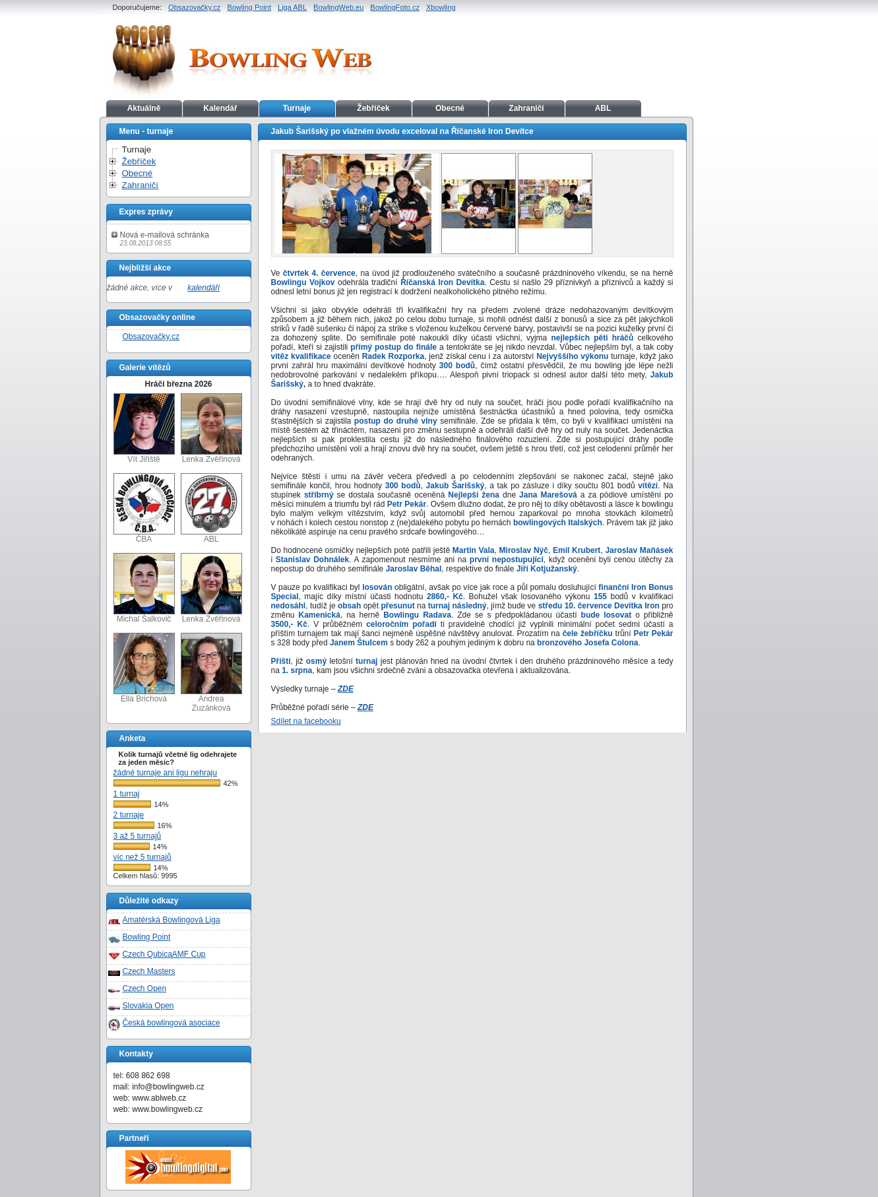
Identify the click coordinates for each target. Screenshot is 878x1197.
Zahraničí (526, 108)
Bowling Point (249, 7)
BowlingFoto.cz (395, 7)
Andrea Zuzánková (211, 673)
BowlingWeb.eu (338, 7)
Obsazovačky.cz (194, 7)
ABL (603, 108)
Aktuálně (144, 108)
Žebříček (373, 108)
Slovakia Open (148, 1005)
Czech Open (145, 988)
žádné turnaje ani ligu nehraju (165, 772)
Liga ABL (292, 7)
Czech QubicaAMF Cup (164, 954)
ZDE (346, 689)
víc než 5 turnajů (142, 857)
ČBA (144, 508)
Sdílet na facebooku (306, 721)
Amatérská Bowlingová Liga (171, 919)
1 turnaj (126, 793)
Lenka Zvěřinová (211, 428)
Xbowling (441, 7)
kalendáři (203, 287)
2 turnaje (128, 815)
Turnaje (297, 108)
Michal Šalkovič (144, 588)
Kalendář (220, 108)
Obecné (449, 108)
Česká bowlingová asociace (171, 1022)
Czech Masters (149, 971)
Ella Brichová (144, 668)
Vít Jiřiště (144, 428)
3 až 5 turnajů (137, 836)
